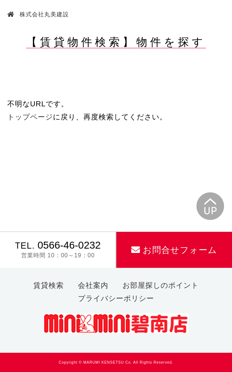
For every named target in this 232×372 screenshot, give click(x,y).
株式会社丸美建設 (43, 14)
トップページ (30, 117)
